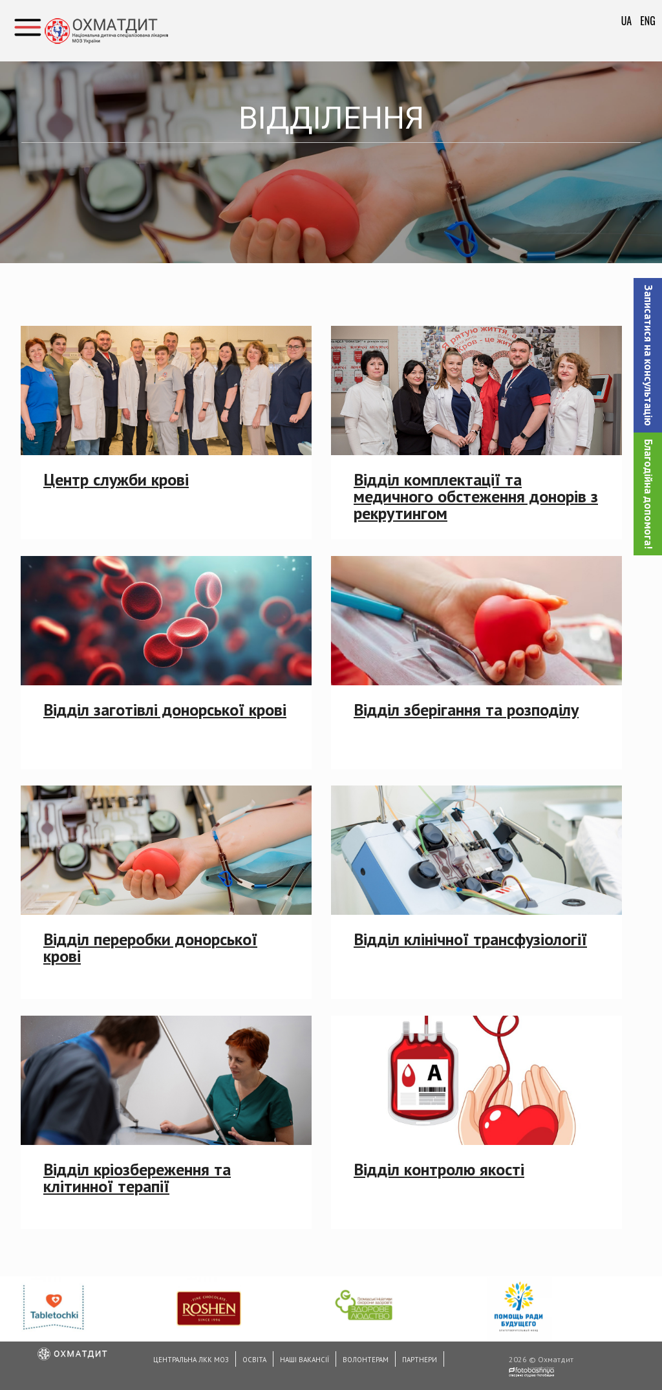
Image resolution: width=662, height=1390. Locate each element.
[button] (648, 355)
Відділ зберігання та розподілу (466, 709)
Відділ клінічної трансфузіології (470, 939)
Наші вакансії (304, 1359)
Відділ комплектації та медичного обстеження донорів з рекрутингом (476, 496)
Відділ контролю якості (439, 1169)
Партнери (419, 1359)
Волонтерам (366, 1359)
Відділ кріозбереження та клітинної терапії (137, 1178)
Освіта (254, 1359)
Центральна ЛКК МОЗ (191, 1359)
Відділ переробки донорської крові (150, 947)
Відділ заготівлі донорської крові (164, 709)
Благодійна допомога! (648, 494)
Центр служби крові (116, 479)
